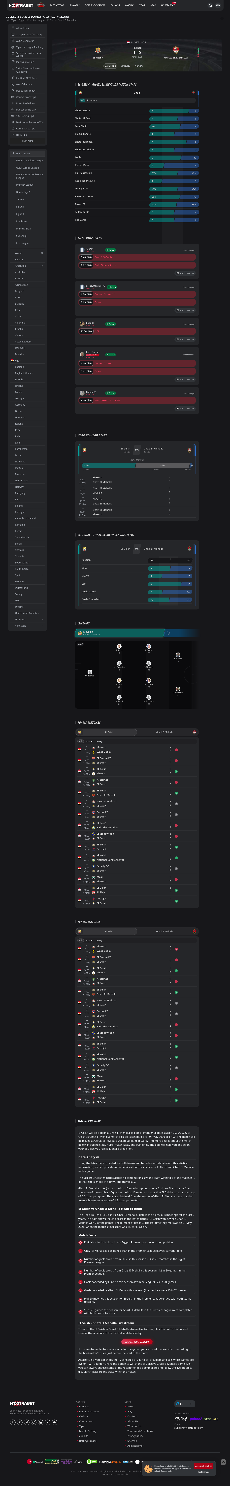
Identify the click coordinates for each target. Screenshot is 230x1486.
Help (153, 5)
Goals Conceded (91, 599)
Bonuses (74, 5)
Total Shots (81, 126)
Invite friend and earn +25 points (25, 69)
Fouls (78, 157)
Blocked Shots (83, 133)
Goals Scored (89, 591)
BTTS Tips (19, 135)
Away (99, 741)
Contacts (133, 1416)
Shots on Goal (82, 110)
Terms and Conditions (140, 1431)
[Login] (218, 5)
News (142, 5)
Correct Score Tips (23, 97)
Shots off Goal (83, 118)
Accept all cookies (203, 1466)
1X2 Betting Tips (22, 116)
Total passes (82, 188)
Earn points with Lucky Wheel (26, 54)
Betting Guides (88, 1440)
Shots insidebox (84, 141)
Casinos (115, 5)
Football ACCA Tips (23, 78)
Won (84, 568)
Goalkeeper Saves (85, 180)
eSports (83, 1435)
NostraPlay (168, 5)
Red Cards (80, 219)
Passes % (80, 204)
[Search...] (210, 5)
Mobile (129, 5)
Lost (84, 583)
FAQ (130, 1411)
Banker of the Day (23, 109)
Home (89, 741)
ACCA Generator (22, 41)
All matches (20, 28)
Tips (13, 20)
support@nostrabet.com (188, 1427)
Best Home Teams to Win (27, 122)
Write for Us (134, 1426)
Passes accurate (84, 196)
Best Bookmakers (95, 5)
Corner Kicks (82, 165)
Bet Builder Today (23, 90)
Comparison (86, 1421)
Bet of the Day (21, 84)
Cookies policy (166, 1471)
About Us (133, 1421)
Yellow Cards (82, 212)
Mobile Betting (87, 1431)
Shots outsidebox (84, 149)
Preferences (203, 1472)
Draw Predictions (23, 103)
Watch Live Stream (137, 1342)
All (80, 741)
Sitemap (132, 1440)
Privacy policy (135, 1435)
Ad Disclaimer (136, 1445)
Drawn (85, 575)
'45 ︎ (83, 100)
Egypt (22, 20)
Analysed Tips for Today (26, 34)
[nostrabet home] (22, 1403)
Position (86, 559)
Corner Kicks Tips (23, 128)
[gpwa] (52, 1461)
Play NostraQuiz (22, 62)
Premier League (36, 20)
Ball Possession (83, 172)
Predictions (57, 5)
